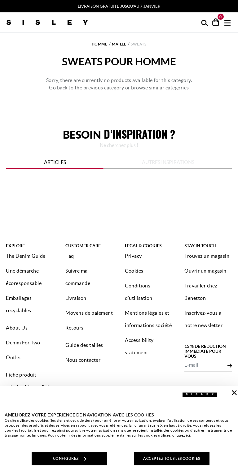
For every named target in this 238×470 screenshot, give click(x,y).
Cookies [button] (134, 271)
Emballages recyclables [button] (19, 304)
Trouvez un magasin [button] (206, 256)
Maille (119, 44)
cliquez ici (181, 435)
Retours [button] (74, 327)
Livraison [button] (75, 298)
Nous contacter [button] (82, 360)
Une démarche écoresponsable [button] (24, 277)
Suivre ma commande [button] (77, 277)
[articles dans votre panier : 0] (216, 22)
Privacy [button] (133, 256)
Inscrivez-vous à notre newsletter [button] (203, 319)
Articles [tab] (55, 162)
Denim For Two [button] (23, 342)
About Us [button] (17, 327)
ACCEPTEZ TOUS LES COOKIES (171, 458)
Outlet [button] (13, 357)
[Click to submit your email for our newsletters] (229, 365)
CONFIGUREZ (69, 458)
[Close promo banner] (235, 6)
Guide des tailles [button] (84, 345)
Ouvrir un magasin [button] (205, 271)
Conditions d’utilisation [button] (138, 292)
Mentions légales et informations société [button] (148, 319)
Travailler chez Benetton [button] (200, 292)
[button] (204, 22)
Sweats (138, 44)
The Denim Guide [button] (26, 256)
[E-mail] (205, 365)
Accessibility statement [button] (139, 346)
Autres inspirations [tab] (168, 162)
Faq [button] (69, 256)
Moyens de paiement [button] (89, 313)
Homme (100, 44)
